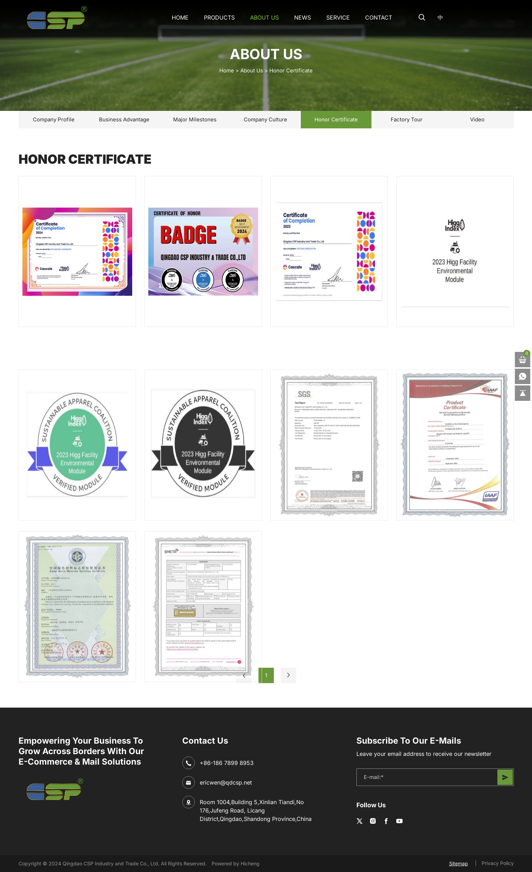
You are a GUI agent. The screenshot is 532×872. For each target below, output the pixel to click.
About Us (264, 17)
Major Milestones (195, 119)
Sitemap (458, 863)
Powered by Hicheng (236, 863)
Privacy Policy (498, 863)
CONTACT (378, 17)
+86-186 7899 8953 (227, 762)
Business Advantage (124, 119)
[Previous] (243, 675)
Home (180, 17)
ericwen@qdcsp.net (226, 782)
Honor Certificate (291, 70)
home (226, 70)
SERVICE (338, 17)
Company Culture (265, 119)
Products (219, 17)
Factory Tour (407, 119)
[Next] (288, 675)
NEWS (302, 17)
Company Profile (54, 119)
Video (477, 119)
